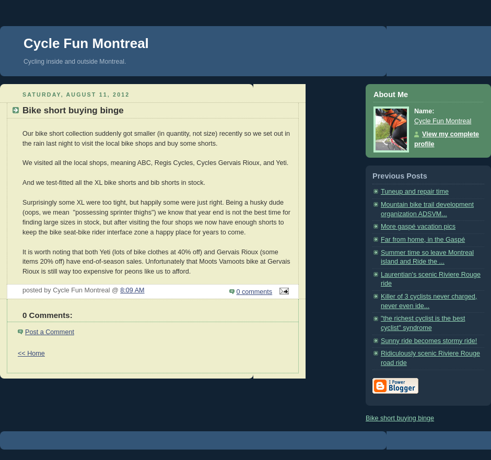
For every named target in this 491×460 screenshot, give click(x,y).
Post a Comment (49, 332)
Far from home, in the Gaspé (423, 239)
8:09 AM (132, 290)
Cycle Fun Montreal (86, 43)
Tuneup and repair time (415, 191)
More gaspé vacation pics (418, 226)
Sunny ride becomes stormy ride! (429, 341)
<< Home (31, 353)
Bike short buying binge (400, 418)
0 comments (255, 292)
